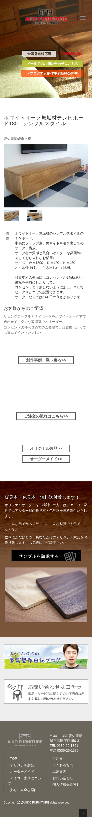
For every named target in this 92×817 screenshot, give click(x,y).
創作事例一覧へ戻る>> (46, 360)
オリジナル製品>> (46, 448)
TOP (13, 758)
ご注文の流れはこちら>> (46, 416)
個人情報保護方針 (66, 784)
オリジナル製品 (22, 765)
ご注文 (58, 758)
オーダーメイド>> (46, 459)
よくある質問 (63, 765)
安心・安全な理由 (24, 790)
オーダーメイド (22, 771)
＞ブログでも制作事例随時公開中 (52, 73)
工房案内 (59, 771)
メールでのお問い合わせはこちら (52, 64)
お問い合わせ (63, 778)
